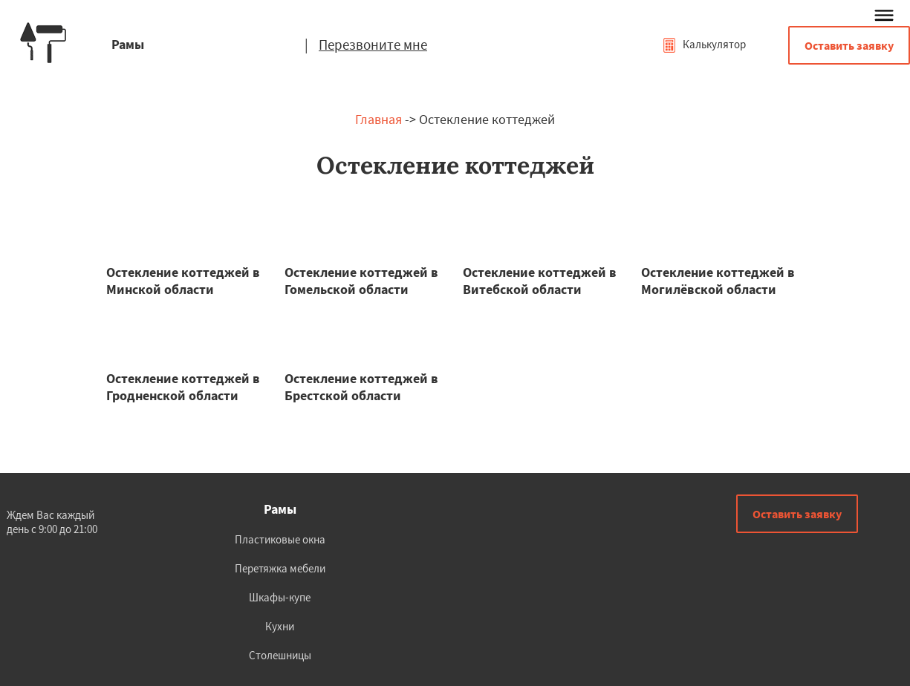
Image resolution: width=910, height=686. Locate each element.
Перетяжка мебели (280, 568)
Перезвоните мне (373, 44)
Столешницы (280, 655)
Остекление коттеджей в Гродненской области (183, 387)
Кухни (279, 626)
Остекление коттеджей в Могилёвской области (718, 281)
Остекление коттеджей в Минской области (183, 281)
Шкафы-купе (280, 597)
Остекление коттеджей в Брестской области (361, 387)
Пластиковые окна (280, 539)
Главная (378, 119)
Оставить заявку (849, 45)
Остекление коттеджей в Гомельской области (361, 281)
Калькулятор (704, 44)
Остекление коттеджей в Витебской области (540, 281)
